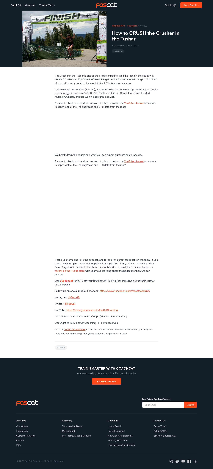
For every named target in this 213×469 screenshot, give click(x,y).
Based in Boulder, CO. (165, 435)
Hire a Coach (114, 426)
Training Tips (46, 5)
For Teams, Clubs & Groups (76, 435)
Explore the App (106, 381)
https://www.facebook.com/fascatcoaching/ (125, 291)
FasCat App (22, 431)
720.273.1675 (160, 431)
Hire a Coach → (191, 5)
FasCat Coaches (116, 431)
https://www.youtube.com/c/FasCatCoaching (92, 310)
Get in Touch (160, 426)
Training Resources (118, 440)
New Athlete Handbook (120, 435)
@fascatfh (74, 297)
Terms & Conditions (72, 426)
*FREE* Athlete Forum (74, 329)
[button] (47, 5)
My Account (68, 431)
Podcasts (132, 26)
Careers (20, 440)
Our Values (22, 426)
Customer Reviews (25, 435)
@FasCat (70, 303)
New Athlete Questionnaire (122, 445)
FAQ (18, 445)
